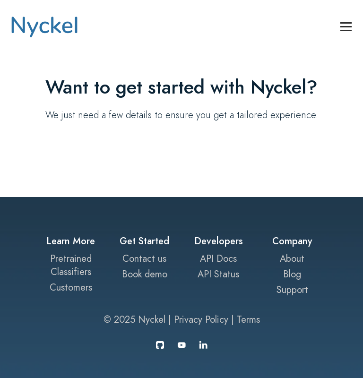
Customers (71, 287)
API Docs (218, 258)
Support (292, 289)
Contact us (144, 258)
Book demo (144, 274)
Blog (292, 274)
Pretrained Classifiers (71, 265)
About (292, 258)
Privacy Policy (201, 319)
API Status (218, 274)
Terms (248, 319)
